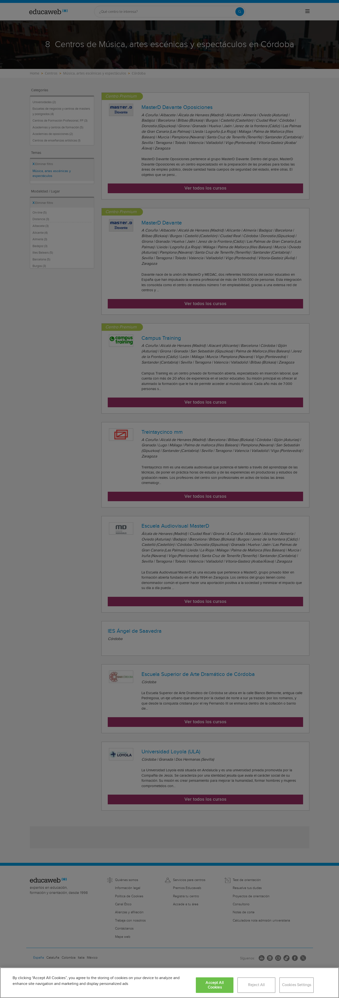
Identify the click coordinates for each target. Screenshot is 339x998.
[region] (169, 982)
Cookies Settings (296, 985)
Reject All (256, 985)
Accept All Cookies (215, 985)
